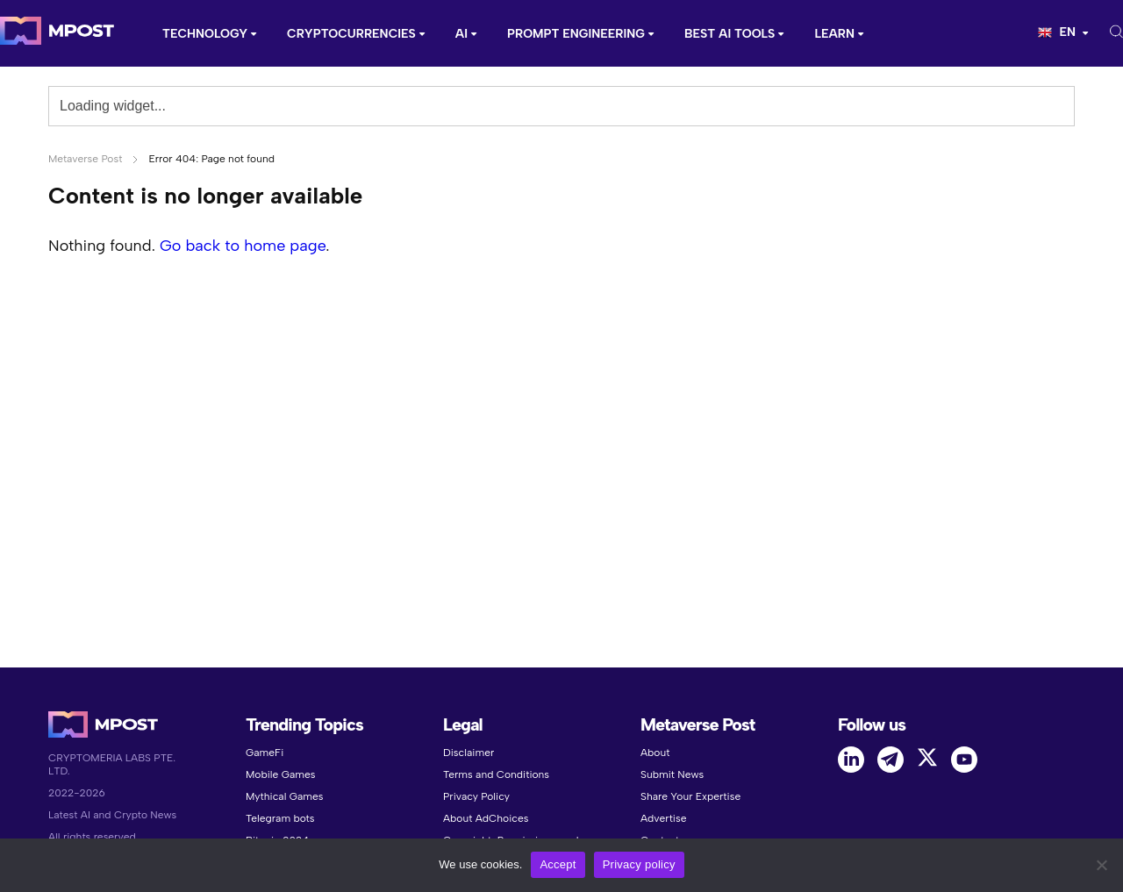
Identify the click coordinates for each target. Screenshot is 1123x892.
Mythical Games (285, 796)
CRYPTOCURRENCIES (351, 33)
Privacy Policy (476, 796)
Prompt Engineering (576, 33)
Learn (834, 33)
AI (461, 33)
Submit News (672, 774)
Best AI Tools (729, 33)
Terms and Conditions (496, 774)
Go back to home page (242, 245)
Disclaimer (468, 752)
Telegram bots (280, 818)
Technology (204, 33)
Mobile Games (280, 774)
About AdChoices (485, 818)
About (654, 752)
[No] (1101, 865)
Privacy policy (639, 864)
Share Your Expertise (690, 796)
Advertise (663, 818)
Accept (558, 864)
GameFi (264, 752)
